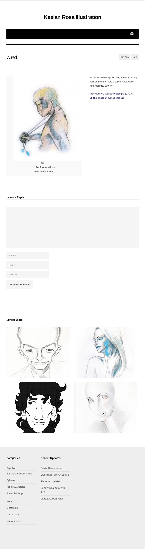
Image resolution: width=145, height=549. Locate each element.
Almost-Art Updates (50, 481)
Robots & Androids (15, 487)
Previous (124, 57)
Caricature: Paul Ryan (52, 498)
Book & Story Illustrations (19, 473)
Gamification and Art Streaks (55, 475)
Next (135, 57)
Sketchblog (12, 508)
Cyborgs (10, 480)
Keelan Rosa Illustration (72, 17)
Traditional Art (13, 514)
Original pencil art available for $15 (106, 98)
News (9, 501)
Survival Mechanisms (51, 468)
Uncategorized (13, 521)
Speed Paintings (14, 493)
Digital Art (11, 468)
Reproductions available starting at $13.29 (110, 93)
